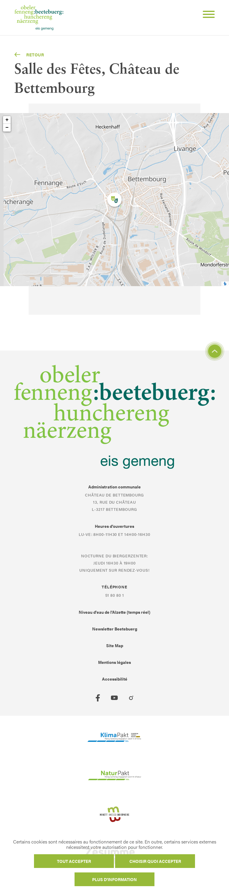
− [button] (7, 127)
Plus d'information (114, 879)
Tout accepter (74, 861)
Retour (29, 54)
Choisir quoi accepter (155, 861)
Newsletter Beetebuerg (114, 629)
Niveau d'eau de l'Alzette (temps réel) (114, 612)
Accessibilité (114, 679)
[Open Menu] (206, 15)
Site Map (114, 645)
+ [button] (7, 120)
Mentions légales (114, 662)
